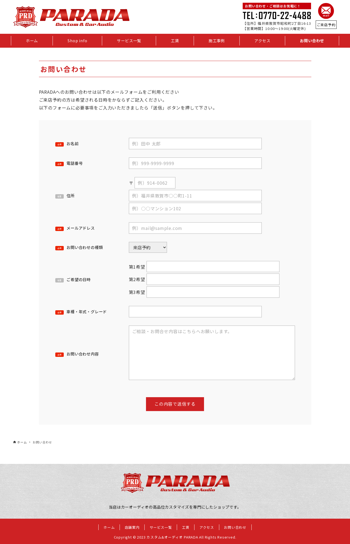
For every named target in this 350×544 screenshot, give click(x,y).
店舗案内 (132, 527)
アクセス (206, 527)
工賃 (186, 527)
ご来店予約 (326, 24)
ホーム (109, 527)
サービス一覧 (161, 527)
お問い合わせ (235, 527)
